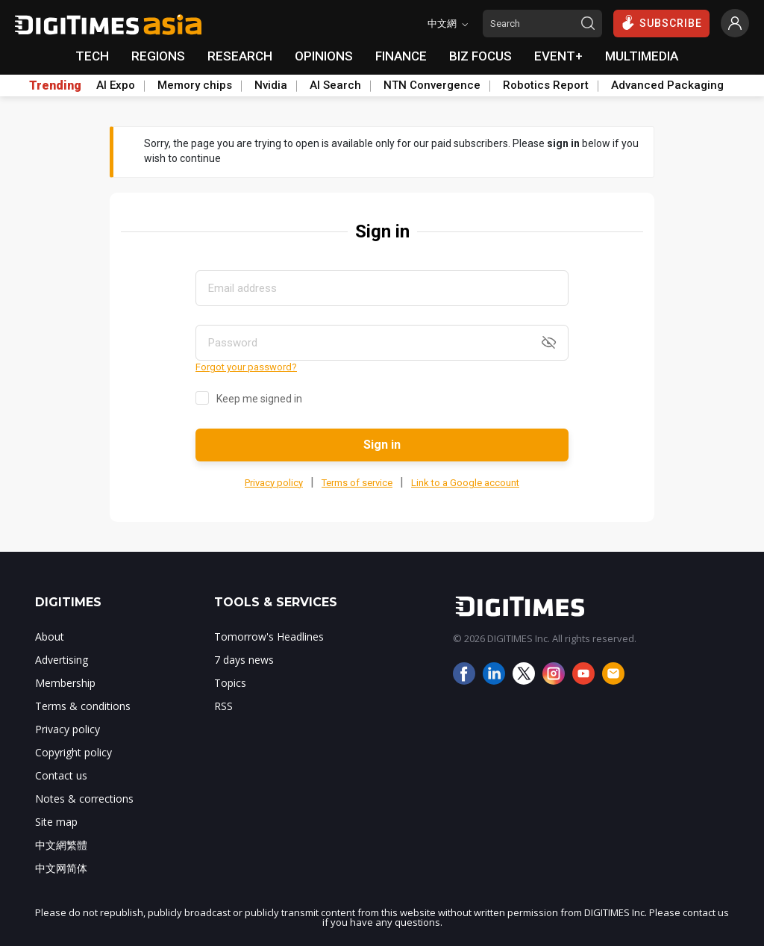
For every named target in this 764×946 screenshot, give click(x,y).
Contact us (61, 775)
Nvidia (270, 85)
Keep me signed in (259, 399)
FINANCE (401, 56)
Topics (230, 683)
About (49, 636)
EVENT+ (558, 56)
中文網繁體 (61, 845)
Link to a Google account (465, 483)
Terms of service (357, 483)
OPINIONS (324, 56)
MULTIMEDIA (641, 56)
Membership (65, 683)
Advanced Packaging (667, 85)
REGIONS (158, 56)
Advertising (61, 660)
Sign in (382, 445)
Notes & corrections (84, 798)
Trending (55, 86)
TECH (92, 56)
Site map (56, 822)
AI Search (335, 85)
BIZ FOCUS (480, 56)
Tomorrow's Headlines (269, 636)
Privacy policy (274, 483)
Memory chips (194, 85)
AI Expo (115, 85)
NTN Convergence (431, 85)
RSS (223, 706)
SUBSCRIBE (661, 22)
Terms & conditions (83, 706)
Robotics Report (546, 85)
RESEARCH (239, 56)
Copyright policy (73, 752)
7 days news (244, 660)
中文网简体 (61, 868)
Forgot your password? (246, 367)
